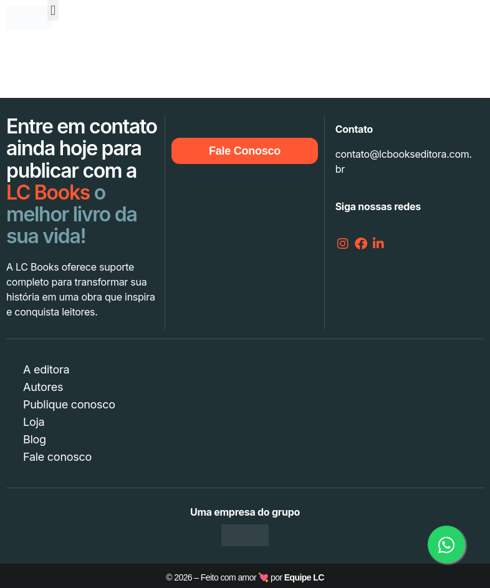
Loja (33, 421)
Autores (43, 386)
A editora (46, 369)
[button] (53, 10)
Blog (34, 439)
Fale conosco (57, 456)
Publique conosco (69, 404)
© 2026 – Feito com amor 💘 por (245, 577)
